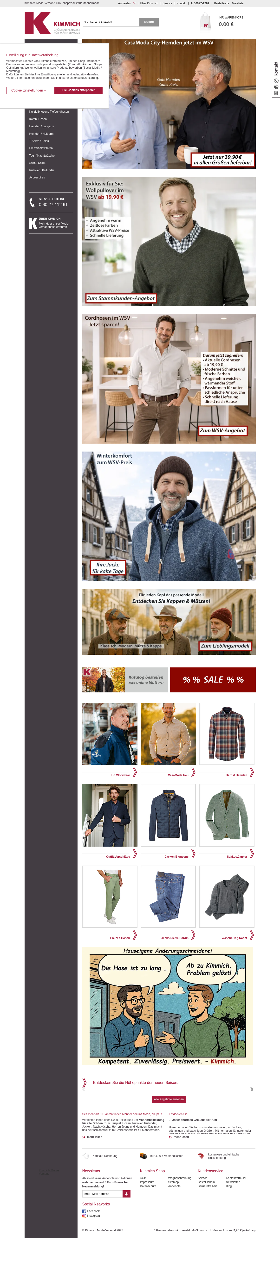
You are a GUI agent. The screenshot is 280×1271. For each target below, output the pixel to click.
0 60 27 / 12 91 (56, 202)
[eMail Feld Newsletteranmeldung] (102, 1226)
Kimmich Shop (152, 1204)
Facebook (93, 1244)
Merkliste (237, 3)
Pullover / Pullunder (41, 170)
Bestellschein (206, 1214)
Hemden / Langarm (41, 126)
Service (167, 3)
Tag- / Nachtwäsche (42, 155)
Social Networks (96, 1237)
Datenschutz (148, 1219)
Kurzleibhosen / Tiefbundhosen (49, 111)
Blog (229, 1219)
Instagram (93, 1248)
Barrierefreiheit (207, 1219)
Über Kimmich (149, 3)
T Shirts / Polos (39, 141)
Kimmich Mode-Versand (49, 1204)
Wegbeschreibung (179, 1210)
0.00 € (237, 21)
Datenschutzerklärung (84, 77)
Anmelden (124, 3)
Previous (84, 1105)
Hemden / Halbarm (41, 133)
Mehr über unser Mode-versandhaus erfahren (56, 223)
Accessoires (37, 177)
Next (251, 1105)
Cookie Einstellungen (28, 90)
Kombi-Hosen (38, 119)
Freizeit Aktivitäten (41, 148)
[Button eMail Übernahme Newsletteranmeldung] (126, 1226)
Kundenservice (210, 1204)
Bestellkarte (221, 3)
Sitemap (173, 1214)
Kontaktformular (236, 1210)
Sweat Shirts (37, 163)
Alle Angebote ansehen (169, 1132)
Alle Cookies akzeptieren (78, 90)
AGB (143, 1210)
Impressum (147, 1214)
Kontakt (182, 3)
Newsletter (91, 1204)
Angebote (174, 1219)
